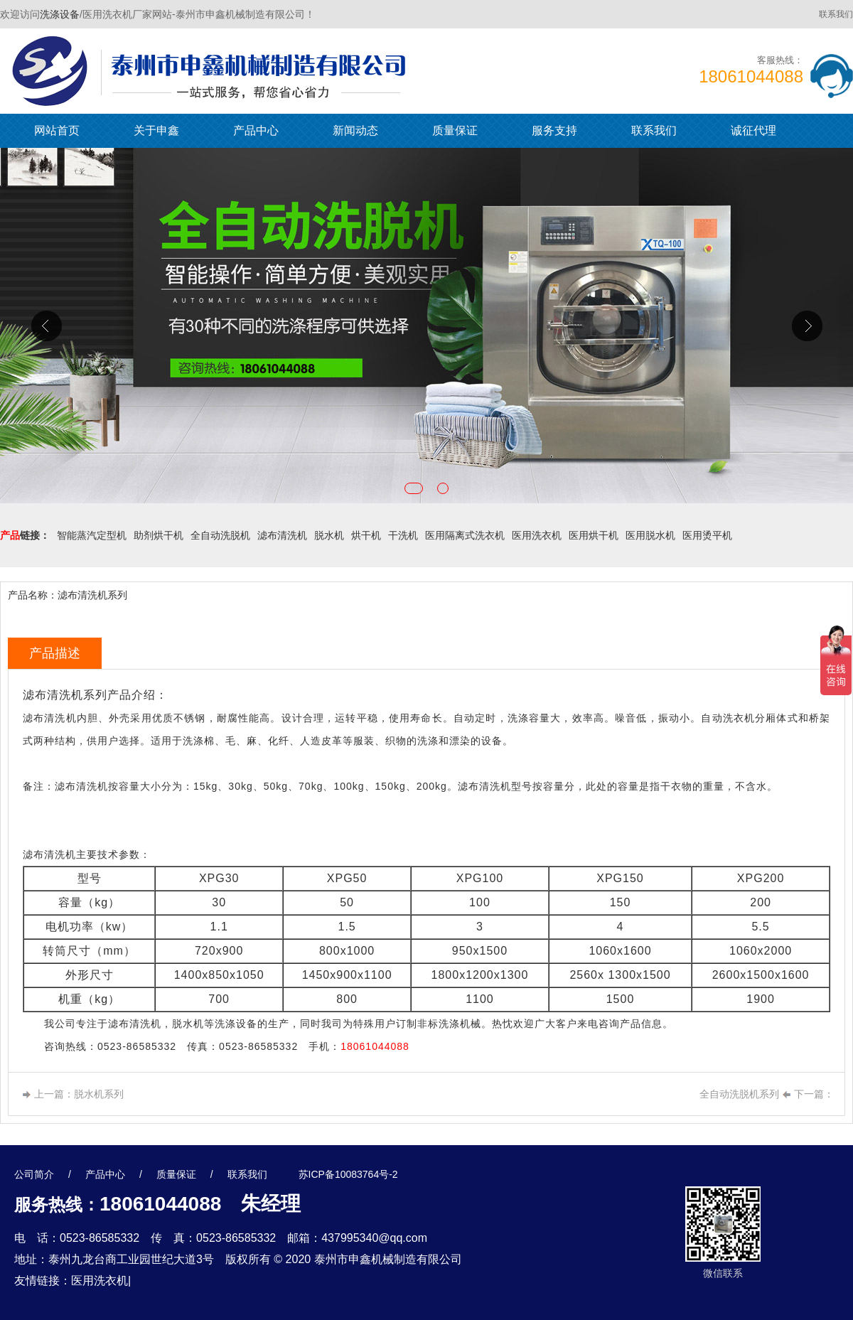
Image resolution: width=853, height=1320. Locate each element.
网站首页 (57, 130)
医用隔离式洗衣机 (465, 535)
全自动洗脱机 (220, 535)
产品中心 (256, 130)
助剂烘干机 (158, 535)
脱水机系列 (99, 1094)
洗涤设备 (60, 14)
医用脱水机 (650, 535)
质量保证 (455, 130)
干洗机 (403, 535)
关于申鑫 (156, 130)
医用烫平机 (707, 535)
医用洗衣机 (537, 535)
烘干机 (366, 535)
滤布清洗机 (282, 535)
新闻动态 (355, 130)
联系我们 (836, 14)
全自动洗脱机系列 (739, 1094)
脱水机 (329, 535)
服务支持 (554, 130)
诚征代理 (753, 130)
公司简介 (34, 1174)
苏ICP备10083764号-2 (348, 1174)
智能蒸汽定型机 (92, 535)
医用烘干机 (593, 535)
